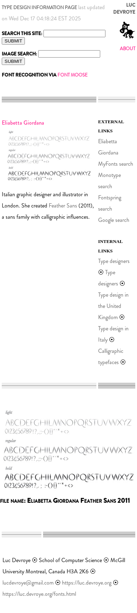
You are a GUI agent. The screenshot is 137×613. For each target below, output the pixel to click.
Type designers (114, 261)
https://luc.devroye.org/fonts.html (39, 594)
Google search (113, 220)
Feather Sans (63, 206)
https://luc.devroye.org (86, 583)
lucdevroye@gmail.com (28, 583)
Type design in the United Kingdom (113, 306)
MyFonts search (115, 164)
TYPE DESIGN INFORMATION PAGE (39, 7)
